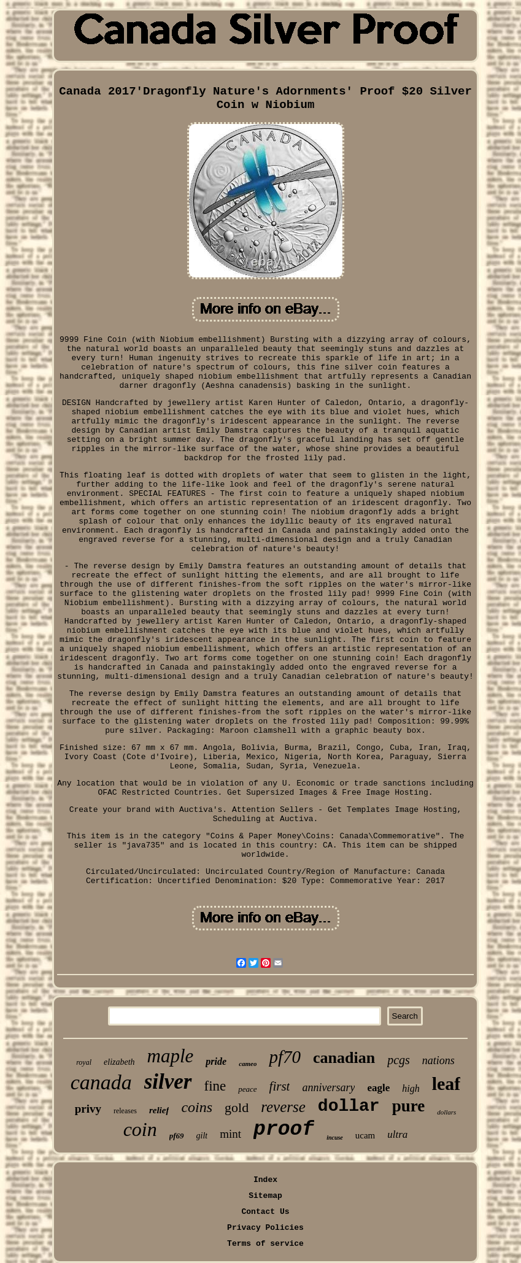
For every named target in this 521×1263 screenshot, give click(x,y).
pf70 (285, 1057)
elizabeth (119, 1062)
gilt (202, 1135)
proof (283, 1129)
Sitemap (265, 1195)
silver (168, 1082)
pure (408, 1106)
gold (237, 1107)
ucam (365, 1135)
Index (265, 1179)
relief (159, 1110)
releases (125, 1111)
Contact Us (265, 1211)
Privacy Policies (265, 1227)
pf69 (176, 1135)
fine (215, 1086)
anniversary (328, 1087)
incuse (334, 1137)
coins (196, 1107)
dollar (349, 1106)
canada (101, 1082)
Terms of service (265, 1243)
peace (247, 1089)
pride (216, 1061)
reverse (283, 1107)
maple (170, 1056)
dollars (446, 1112)
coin (140, 1129)
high (410, 1088)
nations (438, 1060)
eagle (378, 1088)
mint (230, 1133)
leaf (446, 1083)
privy (88, 1108)
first (279, 1086)
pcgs (398, 1060)
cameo (248, 1063)
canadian (344, 1058)
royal (83, 1062)
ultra (397, 1134)
